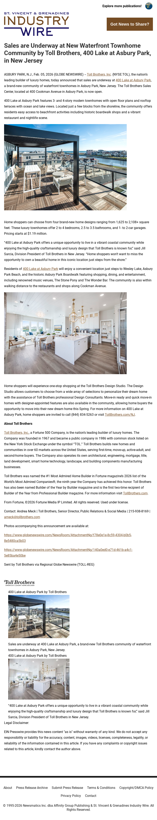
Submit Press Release (67, 788)
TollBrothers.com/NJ (120, 415)
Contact (90, 796)
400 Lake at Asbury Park (133, 80)
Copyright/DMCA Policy (136, 788)
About (7, 788)
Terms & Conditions (101, 788)
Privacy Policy (71, 796)
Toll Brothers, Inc (99, 74)
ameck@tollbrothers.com (22, 517)
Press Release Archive (32, 788)
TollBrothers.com (135, 493)
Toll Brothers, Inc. (16, 433)
